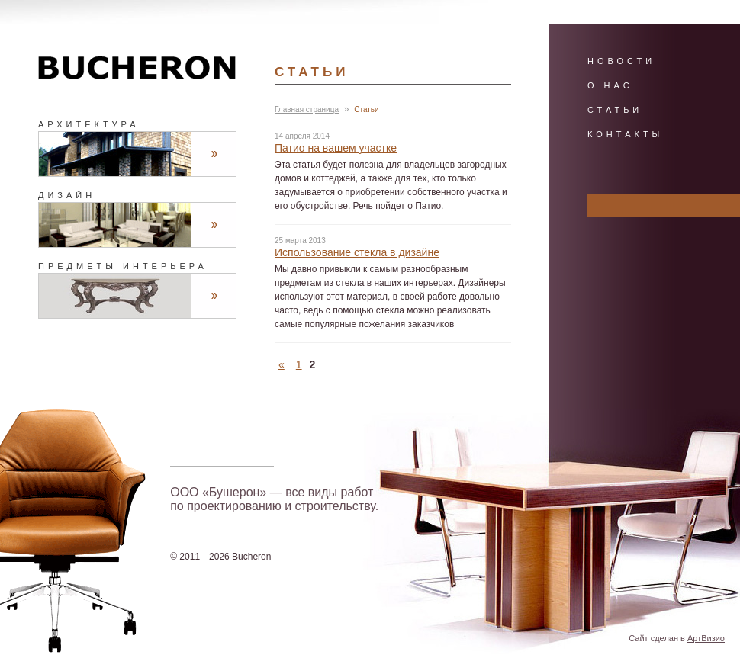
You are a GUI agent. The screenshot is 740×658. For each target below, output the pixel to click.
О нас (610, 85)
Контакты (625, 134)
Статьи (614, 109)
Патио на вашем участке (336, 148)
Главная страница (307, 109)
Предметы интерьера (123, 266)
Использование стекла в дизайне (357, 252)
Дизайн (66, 195)
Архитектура (89, 124)
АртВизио (706, 638)
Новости (621, 61)
